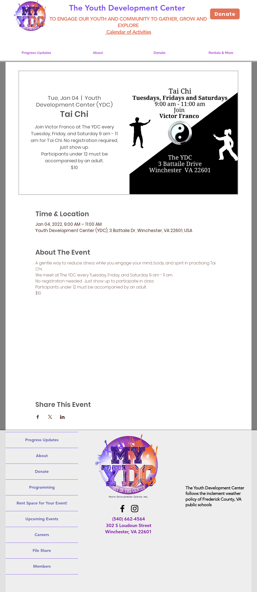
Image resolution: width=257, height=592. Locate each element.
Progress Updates (41, 439)
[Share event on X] (50, 417)
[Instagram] (135, 508)
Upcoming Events (41, 518)
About (42, 455)
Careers (42, 534)
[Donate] (225, 14)
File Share (42, 550)
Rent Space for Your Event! (42, 503)
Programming (42, 487)
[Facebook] (122, 508)
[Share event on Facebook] (37, 417)
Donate (42, 471)
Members (42, 566)
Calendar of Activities (128, 32)
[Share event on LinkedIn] (62, 417)
